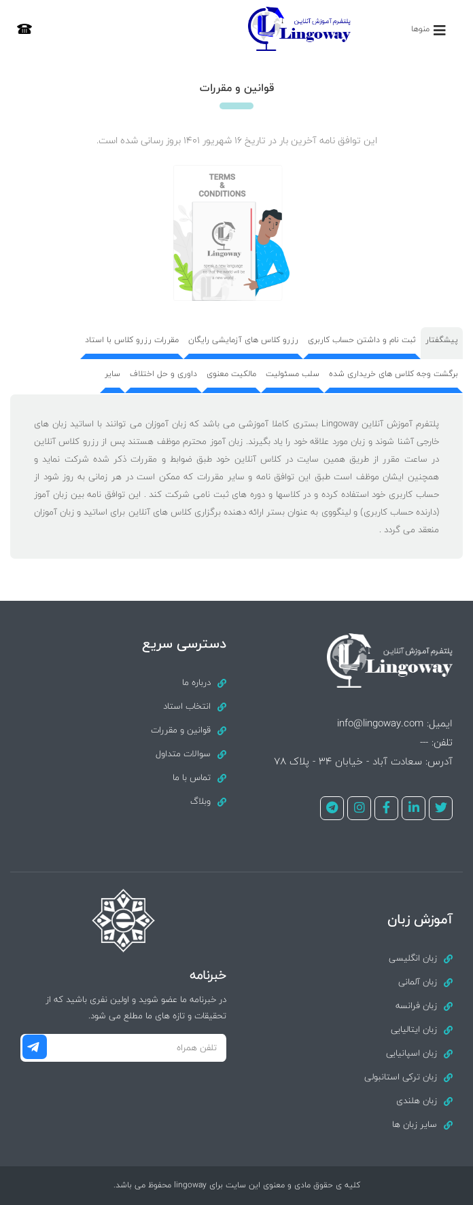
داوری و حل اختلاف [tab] (163, 374)
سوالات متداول (183, 753)
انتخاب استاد (187, 706)
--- (424, 742)
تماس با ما (192, 777)
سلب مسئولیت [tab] (292, 374)
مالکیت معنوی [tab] (231, 374)
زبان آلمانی (417, 981)
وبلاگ (200, 801)
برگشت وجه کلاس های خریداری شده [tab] (393, 374)
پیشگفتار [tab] (441, 340)
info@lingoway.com (380, 723)
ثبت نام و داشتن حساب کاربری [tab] (362, 340)
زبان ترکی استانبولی (400, 1076)
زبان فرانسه (416, 1005)
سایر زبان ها (414, 1124)
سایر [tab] (112, 374)
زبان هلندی (416, 1100)
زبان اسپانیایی (411, 1052)
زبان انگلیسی (413, 957)
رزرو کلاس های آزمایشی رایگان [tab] (243, 340)
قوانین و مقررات (181, 729)
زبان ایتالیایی (414, 1029)
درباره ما (196, 682)
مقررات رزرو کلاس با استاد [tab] (132, 340)
